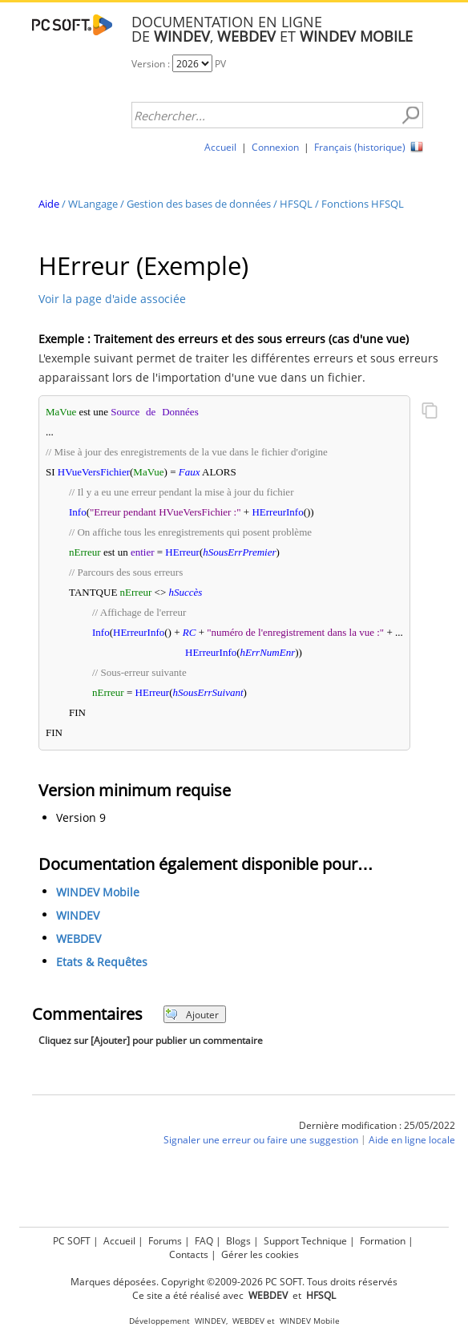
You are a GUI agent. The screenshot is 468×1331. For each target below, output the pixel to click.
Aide (48, 203)
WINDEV (77, 916)
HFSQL (296, 203)
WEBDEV (78, 939)
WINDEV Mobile (97, 892)
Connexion (275, 147)
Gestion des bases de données (199, 203)
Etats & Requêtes (101, 962)
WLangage (93, 203)
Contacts (188, 1254)
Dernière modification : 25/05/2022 (377, 1125)
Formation (382, 1241)
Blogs (238, 1241)
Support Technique (305, 1241)
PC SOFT (72, 1241)
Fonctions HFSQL (362, 203)
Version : (151, 64)
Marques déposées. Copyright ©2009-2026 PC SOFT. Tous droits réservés (234, 1282)
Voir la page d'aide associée (112, 298)
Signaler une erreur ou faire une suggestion (260, 1140)
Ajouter (192, 1015)
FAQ (204, 1241)
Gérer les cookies (260, 1254)
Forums (165, 1241)
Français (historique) (359, 147)
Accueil (220, 147)
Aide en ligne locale (412, 1140)
